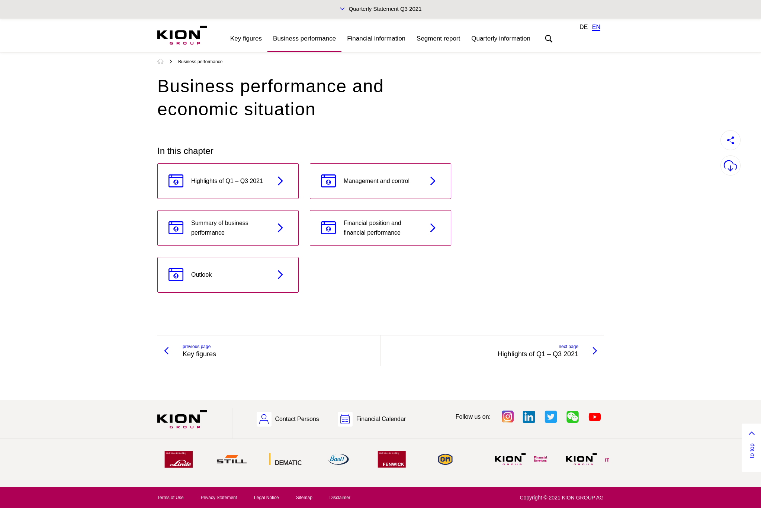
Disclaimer (340, 497)
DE (583, 27)
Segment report (438, 38)
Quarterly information (500, 38)
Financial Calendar (381, 419)
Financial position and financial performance (372, 228)
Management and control (377, 181)
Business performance (304, 38)
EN (596, 27)
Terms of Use (170, 497)
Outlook (201, 274)
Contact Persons (297, 419)
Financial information (376, 38)
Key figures (246, 38)
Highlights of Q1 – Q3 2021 (227, 181)
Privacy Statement (219, 497)
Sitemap (304, 497)
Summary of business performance (219, 228)
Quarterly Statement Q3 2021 (385, 9)
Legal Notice (266, 497)
